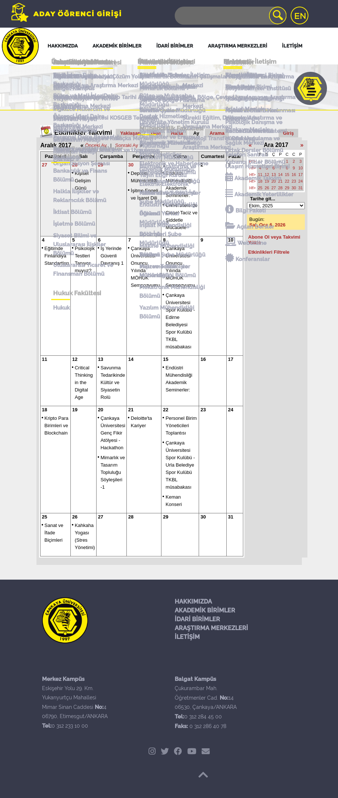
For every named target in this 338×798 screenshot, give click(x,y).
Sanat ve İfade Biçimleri (54, 533)
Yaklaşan (130, 133)
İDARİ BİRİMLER (197, 619)
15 (165, 359)
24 (230, 409)
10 (230, 240)
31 (230, 517)
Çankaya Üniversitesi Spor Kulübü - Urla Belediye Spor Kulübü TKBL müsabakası (180, 465)
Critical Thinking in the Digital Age (84, 382)
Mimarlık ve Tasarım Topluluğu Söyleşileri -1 (113, 472)
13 (100, 359)
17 (230, 359)
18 (44, 409)
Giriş (288, 133)
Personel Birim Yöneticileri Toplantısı (181, 425)
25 (44, 517)
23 (203, 409)
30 (130, 165)
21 (130, 409)
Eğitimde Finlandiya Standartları (57, 256)
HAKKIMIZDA (193, 601)
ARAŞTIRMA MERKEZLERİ (211, 628)
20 (100, 409)
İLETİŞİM (187, 636)
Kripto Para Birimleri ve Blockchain (57, 425)
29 (100, 165)
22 (165, 409)
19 (74, 409)
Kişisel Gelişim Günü (83, 181)
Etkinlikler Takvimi (83, 132)
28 (74, 165)
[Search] (230, 16)
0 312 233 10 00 (70, 726)
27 (44, 165)
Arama (216, 133)
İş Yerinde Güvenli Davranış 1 (112, 256)
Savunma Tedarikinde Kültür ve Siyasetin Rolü (113, 382)
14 (130, 359)
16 (203, 359)
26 (74, 517)
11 (44, 359)
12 (74, 359)
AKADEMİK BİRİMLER (205, 610)
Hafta (177, 133)
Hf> (252, 161)
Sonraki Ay (126, 145)
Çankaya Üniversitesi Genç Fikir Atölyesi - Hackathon (113, 432)
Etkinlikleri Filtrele (268, 252)
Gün (156, 133)
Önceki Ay (96, 145)
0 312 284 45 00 (203, 717)
